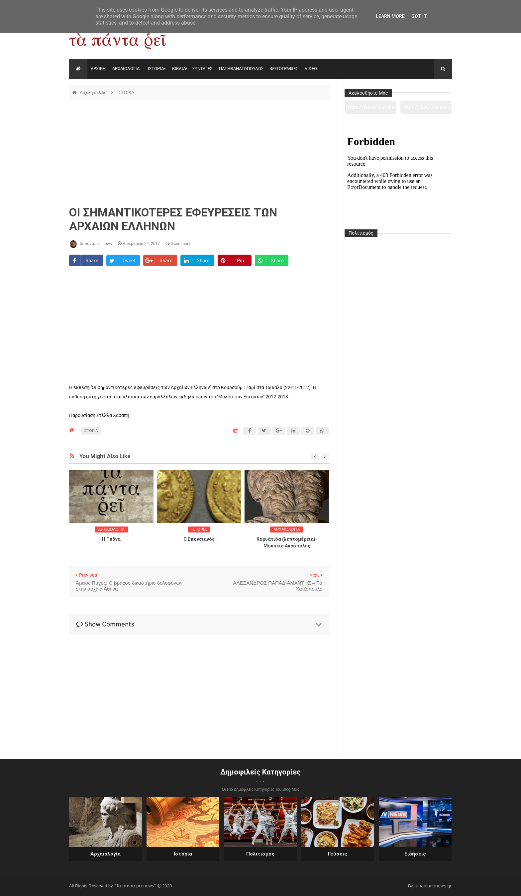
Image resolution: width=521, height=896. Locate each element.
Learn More (390, 16)
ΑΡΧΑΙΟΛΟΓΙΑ (126, 68)
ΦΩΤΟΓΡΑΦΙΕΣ (284, 68)
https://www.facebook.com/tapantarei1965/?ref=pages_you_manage (425, 109)
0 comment (177, 243)
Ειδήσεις (415, 854)
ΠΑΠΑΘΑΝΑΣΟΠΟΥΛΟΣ (241, 68)
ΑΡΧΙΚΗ (98, 68)
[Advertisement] (199, 152)
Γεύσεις (337, 854)
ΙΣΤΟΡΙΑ (156, 68)
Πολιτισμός (260, 854)
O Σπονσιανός (199, 539)
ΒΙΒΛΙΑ (179, 68)
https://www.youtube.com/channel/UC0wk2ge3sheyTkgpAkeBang (370, 109)
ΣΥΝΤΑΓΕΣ (202, 68)
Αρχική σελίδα (94, 92)
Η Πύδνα (111, 539)
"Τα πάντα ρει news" (135, 885)
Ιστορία (183, 854)
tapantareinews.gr (433, 885)
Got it (419, 16)
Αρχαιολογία (105, 854)
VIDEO (311, 68)
